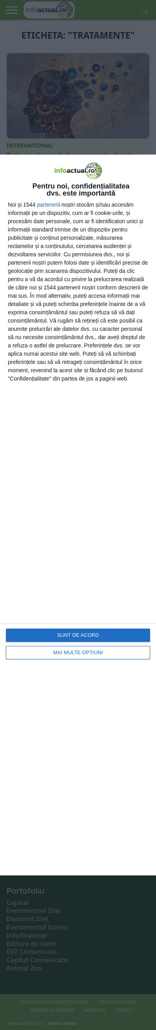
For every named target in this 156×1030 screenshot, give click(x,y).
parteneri (48, 204)
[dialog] (78, 515)
